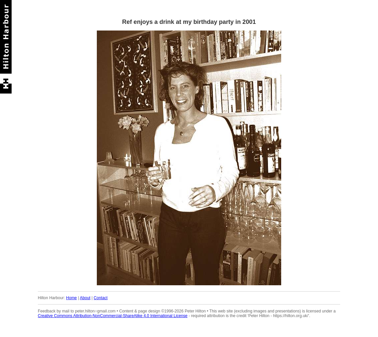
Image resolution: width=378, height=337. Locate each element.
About (85, 298)
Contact (101, 298)
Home (71, 298)
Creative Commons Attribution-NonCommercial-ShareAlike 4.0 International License (112, 315)
